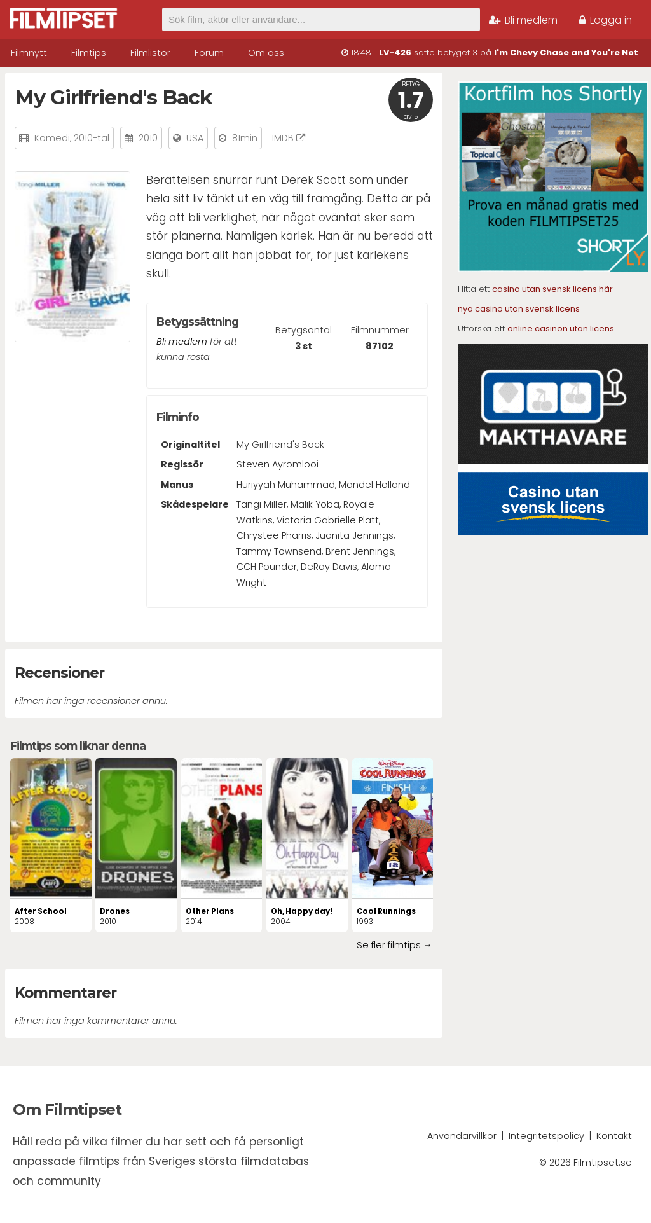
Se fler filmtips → (394, 945)
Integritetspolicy (546, 1136)
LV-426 (395, 52)
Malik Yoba (315, 504)
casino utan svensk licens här (552, 289)
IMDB (288, 138)
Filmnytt (29, 52)
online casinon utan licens (560, 328)
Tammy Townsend (279, 551)
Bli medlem (523, 20)
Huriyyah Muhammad (285, 484)
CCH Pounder (266, 566)
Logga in (605, 20)
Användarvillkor (462, 1136)
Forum (209, 52)
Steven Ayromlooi (277, 464)
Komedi (52, 138)
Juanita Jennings (354, 535)
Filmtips (88, 52)
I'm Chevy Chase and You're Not (566, 52)
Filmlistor (150, 52)
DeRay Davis (329, 566)
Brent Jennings (360, 551)
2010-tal (91, 138)
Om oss (266, 52)
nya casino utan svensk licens (519, 309)
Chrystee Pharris (274, 535)
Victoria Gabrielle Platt (328, 520)
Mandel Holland (374, 484)
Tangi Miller (261, 504)
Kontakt (614, 1136)
